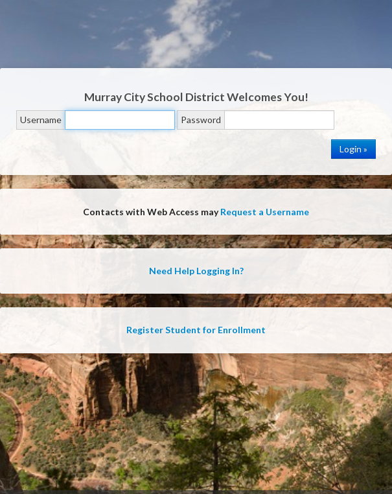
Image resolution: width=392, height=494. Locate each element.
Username (41, 119)
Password (201, 119)
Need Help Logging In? (196, 270)
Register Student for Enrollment (196, 329)
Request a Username (264, 211)
